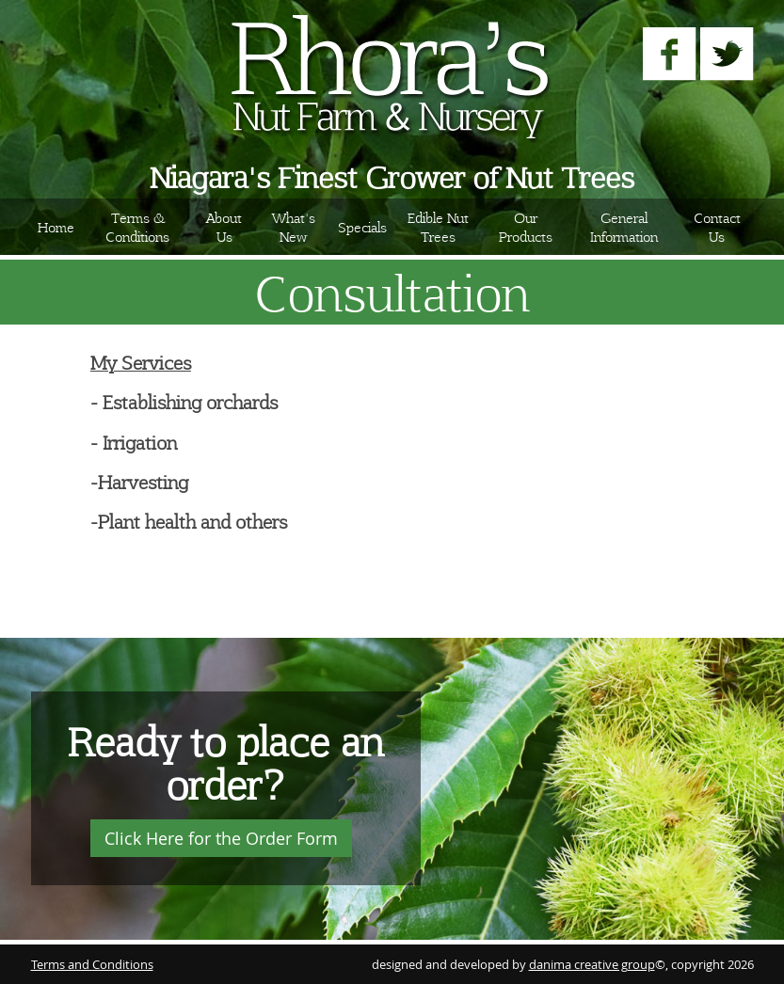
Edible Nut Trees (438, 227)
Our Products (525, 227)
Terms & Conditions (137, 227)
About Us (224, 227)
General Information (624, 227)
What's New (293, 227)
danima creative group (592, 965)
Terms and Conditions (92, 965)
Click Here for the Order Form (221, 838)
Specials (362, 226)
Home (56, 226)
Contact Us (717, 227)
